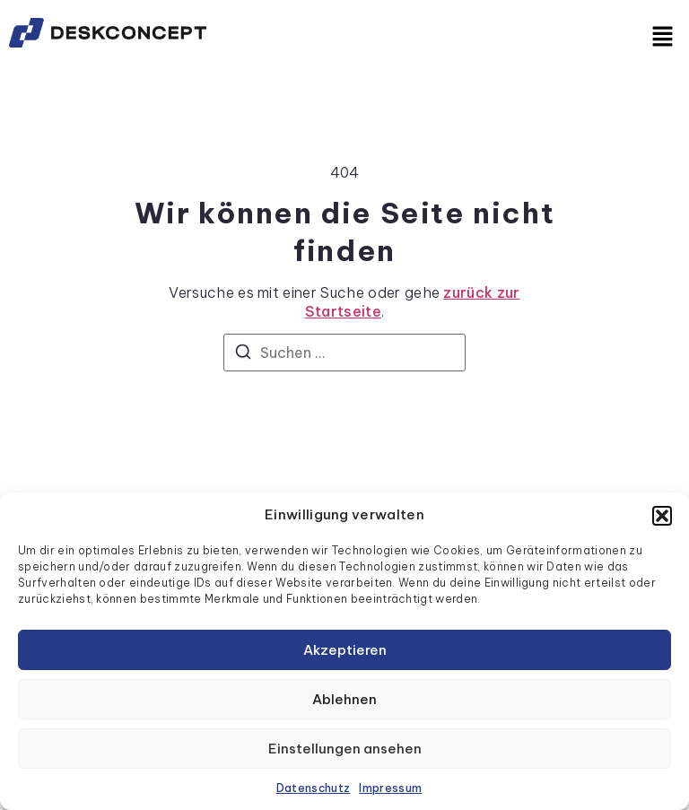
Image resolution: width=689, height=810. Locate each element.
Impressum (390, 788)
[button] (662, 516)
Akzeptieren (345, 649)
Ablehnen (344, 699)
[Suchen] (243, 354)
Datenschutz (313, 788)
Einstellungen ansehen (345, 748)
